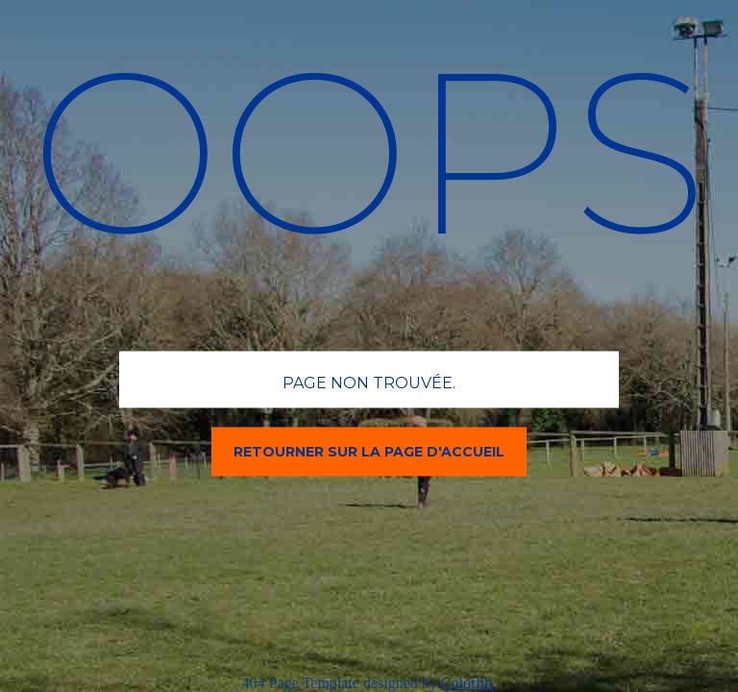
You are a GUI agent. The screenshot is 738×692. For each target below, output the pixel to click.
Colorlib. (468, 683)
